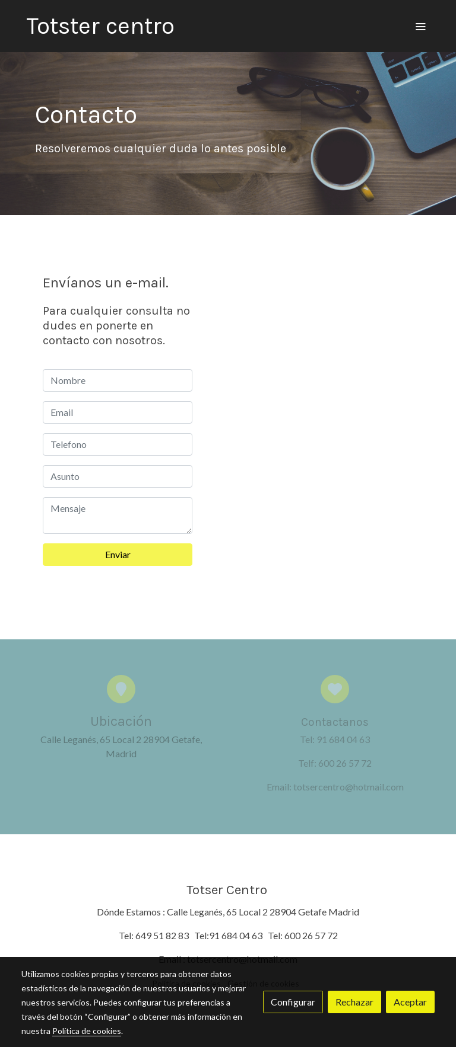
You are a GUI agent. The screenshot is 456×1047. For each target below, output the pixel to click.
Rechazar (354, 1001)
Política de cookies (86, 1031)
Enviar (118, 554)
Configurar (293, 1001)
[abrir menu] (420, 26)
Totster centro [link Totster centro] (100, 26)
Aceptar (410, 1001)
